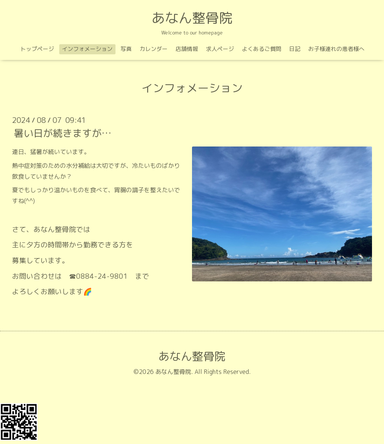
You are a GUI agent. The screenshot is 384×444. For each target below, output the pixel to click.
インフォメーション (87, 49)
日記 (294, 49)
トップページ (37, 49)
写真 (126, 49)
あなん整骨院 (192, 17)
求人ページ (220, 49)
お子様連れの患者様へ (336, 49)
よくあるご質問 (261, 49)
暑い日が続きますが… (62, 133)
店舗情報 (187, 49)
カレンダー (154, 49)
